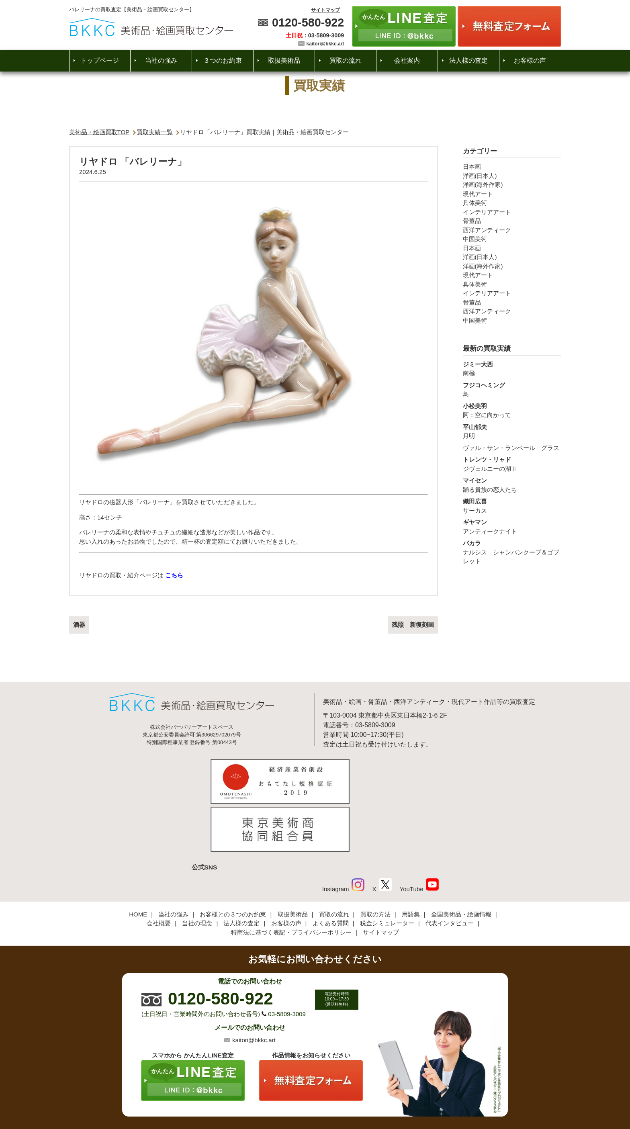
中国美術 (475, 238)
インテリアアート (487, 212)
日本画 (472, 166)
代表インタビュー (449, 869)
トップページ (99, 60)
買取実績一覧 (155, 132)
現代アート (478, 193)
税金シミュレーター (387, 869)
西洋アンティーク (487, 230)
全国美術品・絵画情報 (461, 860)
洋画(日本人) (480, 175)
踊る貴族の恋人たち (512, 484)
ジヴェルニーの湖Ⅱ (512, 463)
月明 (512, 431)
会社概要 (159, 869)
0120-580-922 (308, 22)
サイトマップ (325, 10)
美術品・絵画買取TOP (99, 132)
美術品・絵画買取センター (301, 1099)
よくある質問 (331, 869)
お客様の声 (530, 60)
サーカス (512, 505)
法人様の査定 (468, 60)
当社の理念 (197, 869)
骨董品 (472, 220)
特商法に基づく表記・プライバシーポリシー (291, 878)
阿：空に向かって (512, 410)
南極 (512, 368)
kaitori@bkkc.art (325, 44)
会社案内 (407, 60)
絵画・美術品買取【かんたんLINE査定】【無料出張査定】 (151, 27)
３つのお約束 (222, 60)
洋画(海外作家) (483, 184)
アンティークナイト (512, 526)
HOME (138, 860)
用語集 (411, 860)
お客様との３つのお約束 (233, 860)
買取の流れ (345, 60)
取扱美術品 (284, 60)
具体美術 (475, 202)
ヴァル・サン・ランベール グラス (511, 447)
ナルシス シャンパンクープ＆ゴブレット (512, 551)
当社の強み (161, 60)
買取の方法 (375, 860)
